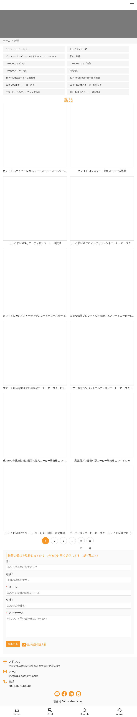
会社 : (9, 600)
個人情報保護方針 (36, 644)
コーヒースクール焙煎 (16, 70)
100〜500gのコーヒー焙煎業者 (85, 92)
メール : (12, 587)
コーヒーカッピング (15, 63)
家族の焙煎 (75, 56)
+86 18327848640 (20, 686)
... (72, 540)
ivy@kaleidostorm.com (23, 676)
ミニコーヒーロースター (17, 49)
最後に (90, 541)
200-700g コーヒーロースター (21, 84)
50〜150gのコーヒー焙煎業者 (20, 77)
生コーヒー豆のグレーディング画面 (23, 92)
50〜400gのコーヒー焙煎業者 (85, 77)
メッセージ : (15, 613)
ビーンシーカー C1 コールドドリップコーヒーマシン (31, 56)
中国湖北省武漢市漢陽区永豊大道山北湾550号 (34, 666)
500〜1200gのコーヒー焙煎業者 (86, 84)
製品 (16, 40)
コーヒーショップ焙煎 (80, 63)
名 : (8, 561)
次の (81, 541)
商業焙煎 (74, 70)
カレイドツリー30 (78, 49)
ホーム (6, 40)
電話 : (9, 574)
